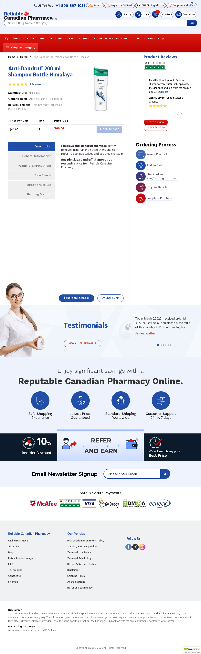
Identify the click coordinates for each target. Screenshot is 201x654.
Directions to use (39, 185)
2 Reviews (35, 84)
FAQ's (151, 38)
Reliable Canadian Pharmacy (157, 614)
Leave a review (155, 122)
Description (43, 146)
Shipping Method (38, 194)
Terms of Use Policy (79, 553)
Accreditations (76, 582)
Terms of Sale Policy (79, 558)
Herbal (24, 57)
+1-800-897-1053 (70, 6)
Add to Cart (109, 129)
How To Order (92, 38)
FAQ (10, 564)
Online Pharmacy (18, 541)
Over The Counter (67, 38)
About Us (18, 38)
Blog (161, 38)
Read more (162, 92)
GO (192, 23)
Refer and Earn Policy (79, 588)
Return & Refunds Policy (81, 564)
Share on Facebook (76, 298)
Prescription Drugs (40, 38)
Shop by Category (22, 47)
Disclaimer (73, 570)
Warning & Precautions (34, 165)
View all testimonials (82, 343)
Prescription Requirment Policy (85, 541)
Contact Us (137, 38)
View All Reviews (156, 128)
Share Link (110, 298)
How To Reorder (116, 38)
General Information (36, 156)
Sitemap (13, 582)
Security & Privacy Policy (82, 547)
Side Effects (43, 175)
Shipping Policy (76, 576)
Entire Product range (20, 558)
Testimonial (15, 570)
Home (11, 57)
